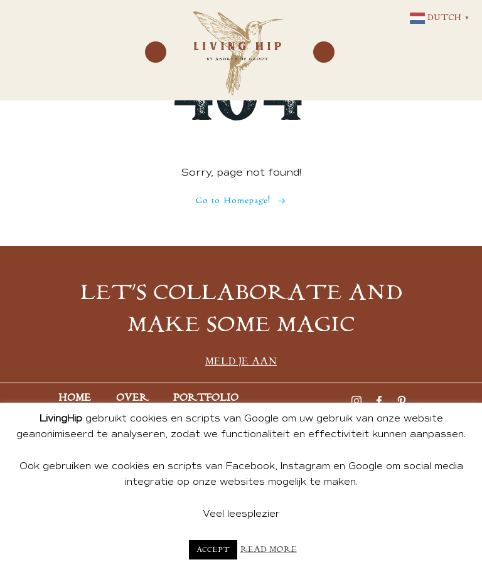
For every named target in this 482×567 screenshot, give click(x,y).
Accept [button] (213, 549)
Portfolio (205, 398)
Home (74, 398)
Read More (268, 549)
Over (132, 398)
